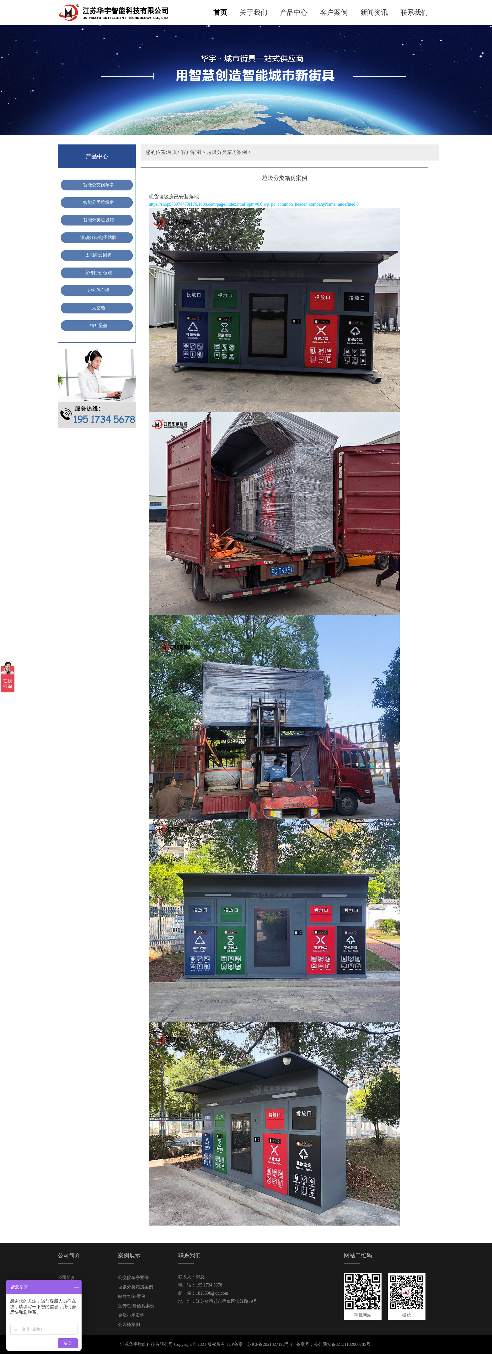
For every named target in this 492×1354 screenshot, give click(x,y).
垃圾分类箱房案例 (227, 152)
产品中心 (294, 12)
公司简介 (66, 1277)
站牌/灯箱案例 (132, 1296)
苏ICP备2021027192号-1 (270, 1344)
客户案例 (334, 12)
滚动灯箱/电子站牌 (98, 237)
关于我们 (253, 12)
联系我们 (414, 12)
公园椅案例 (129, 1324)
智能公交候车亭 (98, 184)
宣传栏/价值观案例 (136, 1305)
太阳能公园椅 (98, 255)
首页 (220, 12)
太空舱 (98, 308)
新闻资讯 (374, 12)
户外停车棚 (99, 290)
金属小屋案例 (131, 1315)
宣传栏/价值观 (98, 272)
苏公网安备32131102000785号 (342, 1344)
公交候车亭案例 (133, 1277)
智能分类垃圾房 (98, 202)
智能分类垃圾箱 (98, 220)
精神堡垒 (98, 325)
